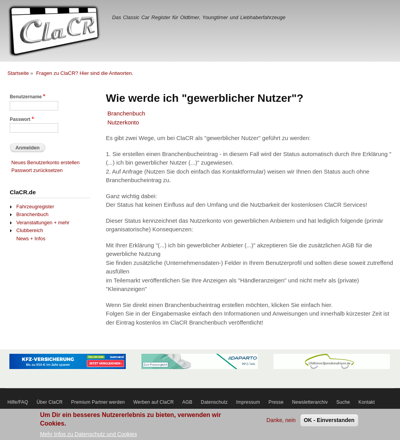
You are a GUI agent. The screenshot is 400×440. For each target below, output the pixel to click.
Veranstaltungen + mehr (43, 222)
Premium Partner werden (98, 402)
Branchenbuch (126, 113)
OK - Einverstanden (329, 422)
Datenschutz (214, 402)
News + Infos (30, 238)
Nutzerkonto (123, 122)
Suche (343, 402)
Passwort (20, 119)
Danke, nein (281, 422)
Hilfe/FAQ (17, 402)
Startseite (18, 73)
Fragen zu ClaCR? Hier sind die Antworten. (84, 73)
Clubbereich (29, 230)
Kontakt (367, 402)
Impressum (248, 402)
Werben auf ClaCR (153, 402)
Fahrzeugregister (35, 206)
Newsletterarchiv (310, 402)
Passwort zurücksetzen (36, 170)
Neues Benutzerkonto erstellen (45, 162)
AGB (187, 402)
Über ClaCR (50, 402)
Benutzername (26, 96)
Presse (276, 402)
